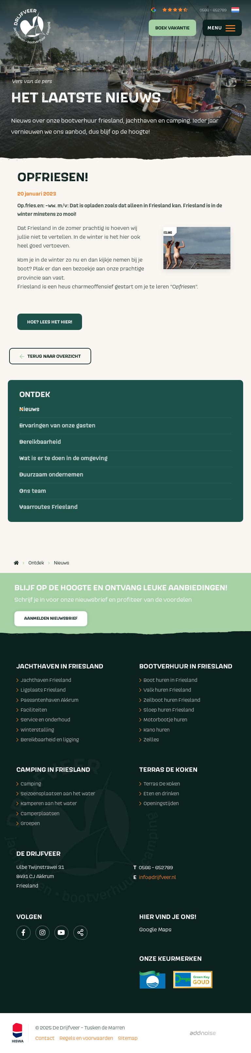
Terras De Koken (159, 783)
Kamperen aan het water (46, 803)
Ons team (32, 491)
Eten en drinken (159, 793)
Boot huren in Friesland (168, 680)
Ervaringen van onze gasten (57, 426)
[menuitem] (168, 27)
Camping (28, 783)
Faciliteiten (31, 709)
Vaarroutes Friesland (48, 507)
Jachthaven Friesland (43, 680)
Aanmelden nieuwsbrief (50, 618)
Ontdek (34, 395)
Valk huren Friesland (165, 689)
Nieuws (29, 409)
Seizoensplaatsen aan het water (55, 793)
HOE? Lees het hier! (49, 322)
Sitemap (128, 1038)
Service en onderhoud (43, 719)
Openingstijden (159, 803)
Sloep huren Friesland (166, 709)
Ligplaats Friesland (41, 689)
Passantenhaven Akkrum (47, 700)
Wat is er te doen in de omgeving (63, 458)
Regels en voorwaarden (86, 1038)
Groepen (28, 823)
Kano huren (154, 729)
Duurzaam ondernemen (51, 475)
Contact (45, 1038)
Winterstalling (35, 729)
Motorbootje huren (163, 719)
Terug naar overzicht (50, 356)
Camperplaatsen (37, 813)
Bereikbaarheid (40, 442)
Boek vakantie (172, 28)
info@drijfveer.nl (157, 877)
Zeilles (149, 739)
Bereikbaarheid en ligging (47, 739)
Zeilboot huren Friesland (169, 700)
